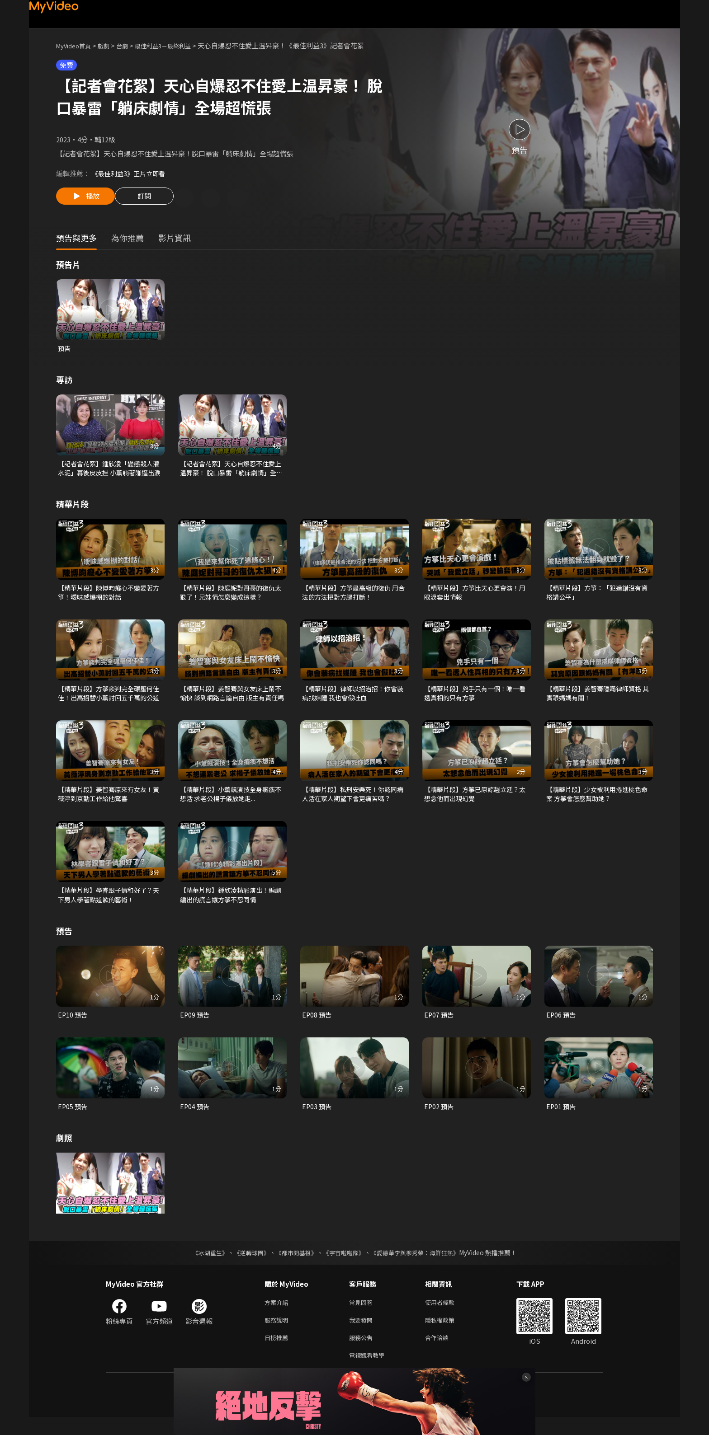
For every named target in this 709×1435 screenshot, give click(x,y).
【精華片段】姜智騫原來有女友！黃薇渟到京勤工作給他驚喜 (109, 802)
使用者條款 (447, 1315)
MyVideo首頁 (76, 45)
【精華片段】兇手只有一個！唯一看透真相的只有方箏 (475, 699)
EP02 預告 (439, 1118)
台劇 (131, 45)
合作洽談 (444, 1353)
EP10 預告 (73, 1026)
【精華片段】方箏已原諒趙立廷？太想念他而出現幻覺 (475, 802)
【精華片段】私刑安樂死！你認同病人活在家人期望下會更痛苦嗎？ (353, 802)
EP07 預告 (439, 1026)
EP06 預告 (561, 1026)
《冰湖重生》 (202, 1265)
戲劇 (111, 45)
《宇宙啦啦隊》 (344, 1265)
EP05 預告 (73, 1118)
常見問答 (362, 1315)
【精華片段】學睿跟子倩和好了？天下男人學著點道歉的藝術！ (109, 904)
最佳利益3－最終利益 (177, 45)
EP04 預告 (195, 1118)
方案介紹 (278, 1315)
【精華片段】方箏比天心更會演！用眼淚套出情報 (475, 597)
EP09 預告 (195, 1026)
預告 (64, 350)
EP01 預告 (561, 1118)
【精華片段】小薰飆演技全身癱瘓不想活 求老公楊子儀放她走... (231, 802)
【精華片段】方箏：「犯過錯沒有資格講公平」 (597, 597)
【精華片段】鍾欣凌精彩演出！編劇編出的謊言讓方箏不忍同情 (231, 904)
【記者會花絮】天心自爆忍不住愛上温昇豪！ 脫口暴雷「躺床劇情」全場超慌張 (231, 471)
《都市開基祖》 (294, 1265)
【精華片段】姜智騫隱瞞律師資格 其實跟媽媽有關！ (597, 699)
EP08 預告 (317, 1026)
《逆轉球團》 (246, 1265)
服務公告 (362, 1353)
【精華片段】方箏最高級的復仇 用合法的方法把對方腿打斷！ (353, 597)
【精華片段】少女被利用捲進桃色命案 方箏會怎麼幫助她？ (597, 802)
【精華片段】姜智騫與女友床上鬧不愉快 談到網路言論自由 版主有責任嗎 (232, 700)
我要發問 (362, 1334)
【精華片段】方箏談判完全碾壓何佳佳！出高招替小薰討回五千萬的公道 (109, 700)
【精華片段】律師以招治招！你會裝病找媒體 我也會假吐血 (353, 699)
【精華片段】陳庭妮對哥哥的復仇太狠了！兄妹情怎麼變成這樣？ (231, 597)
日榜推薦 (278, 1353)
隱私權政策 (447, 1334)
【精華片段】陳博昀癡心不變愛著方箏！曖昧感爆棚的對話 (109, 597)
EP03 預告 (317, 1118)
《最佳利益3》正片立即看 (131, 173)
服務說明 (278, 1334)
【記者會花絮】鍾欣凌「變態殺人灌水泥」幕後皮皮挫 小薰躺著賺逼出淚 (109, 471)
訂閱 (151, 199)
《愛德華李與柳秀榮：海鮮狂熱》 (420, 1265)
